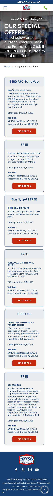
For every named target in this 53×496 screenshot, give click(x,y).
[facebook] (16, 470)
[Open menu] (5, 8)
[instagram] (30, 470)
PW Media (17, 486)
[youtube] (37, 470)
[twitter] (23, 470)
